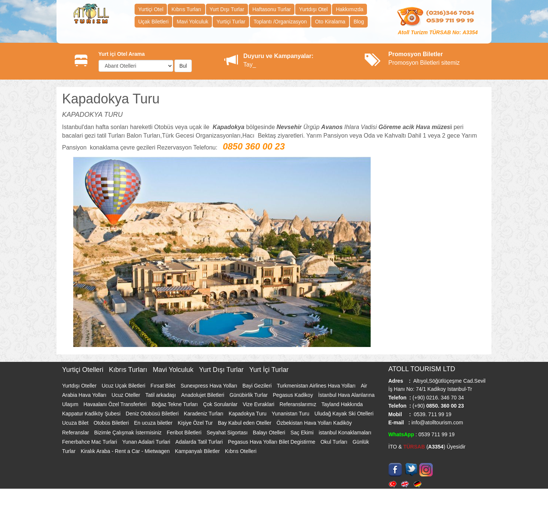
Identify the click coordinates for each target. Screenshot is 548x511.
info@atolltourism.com (436, 422)
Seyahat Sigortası (228, 433)
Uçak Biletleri (153, 22)
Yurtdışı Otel (313, 9)
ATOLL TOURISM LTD (422, 369)
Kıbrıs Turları (186, 9)
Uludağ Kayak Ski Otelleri (344, 414)
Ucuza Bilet (76, 423)
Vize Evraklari (259, 404)
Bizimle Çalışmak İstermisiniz (128, 433)
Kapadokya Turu (248, 414)
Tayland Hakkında (342, 404)
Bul (183, 66)
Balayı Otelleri (270, 433)
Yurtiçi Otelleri (83, 369)
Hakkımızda (349, 9)
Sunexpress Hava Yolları (210, 386)
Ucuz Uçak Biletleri (123, 386)
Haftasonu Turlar (271, 9)
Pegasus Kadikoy (294, 395)
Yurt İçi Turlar (268, 369)
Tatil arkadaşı (161, 395)
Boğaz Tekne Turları (175, 404)
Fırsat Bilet (164, 386)
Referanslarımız (299, 404)
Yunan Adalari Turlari (147, 442)
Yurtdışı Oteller (80, 386)
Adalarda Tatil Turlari (199, 442)
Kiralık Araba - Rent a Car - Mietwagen (126, 451)
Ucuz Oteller (127, 395)
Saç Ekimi (302, 433)
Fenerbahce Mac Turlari (90, 442)
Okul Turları (334, 442)
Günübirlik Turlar (249, 395)
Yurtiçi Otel (151, 9)
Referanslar (76, 433)
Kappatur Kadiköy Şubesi (92, 414)
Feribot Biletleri (185, 433)
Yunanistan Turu (291, 414)
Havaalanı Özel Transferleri (115, 404)
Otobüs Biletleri (112, 423)
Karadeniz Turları (204, 414)
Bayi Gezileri (257, 386)
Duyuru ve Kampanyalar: (279, 56)
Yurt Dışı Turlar (227, 9)
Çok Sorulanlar (221, 404)
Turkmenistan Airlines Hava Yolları (317, 386)
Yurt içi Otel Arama (122, 54)
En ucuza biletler (154, 423)
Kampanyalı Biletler (198, 451)
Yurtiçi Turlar (230, 22)
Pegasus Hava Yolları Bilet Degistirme (272, 442)
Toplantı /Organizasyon (280, 22)
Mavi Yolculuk (192, 22)
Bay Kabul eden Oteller (245, 423)
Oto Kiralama (330, 22)
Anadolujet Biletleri (203, 395)
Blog (359, 22)
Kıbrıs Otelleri (241, 451)
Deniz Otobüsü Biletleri (153, 414)
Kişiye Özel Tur (196, 423)
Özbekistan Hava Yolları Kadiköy (314, 423)
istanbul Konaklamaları (345, 433)
